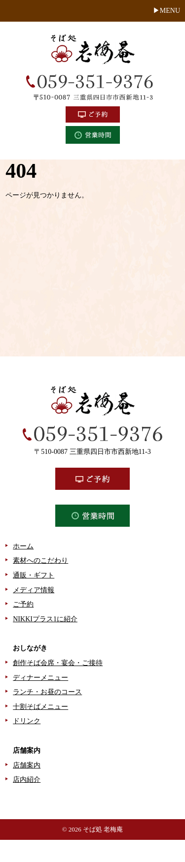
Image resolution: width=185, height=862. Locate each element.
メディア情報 (33, 590)
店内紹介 (26, 779)
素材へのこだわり (40, 560)
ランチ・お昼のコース (47, 692)
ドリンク (26, 721)
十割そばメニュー (40, 706)
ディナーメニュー (40, 677)
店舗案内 (26, 765)
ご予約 (23, 604)
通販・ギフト (33, 575)
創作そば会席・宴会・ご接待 (58, 663)
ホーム (23, 546)
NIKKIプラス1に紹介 (45, 619)
